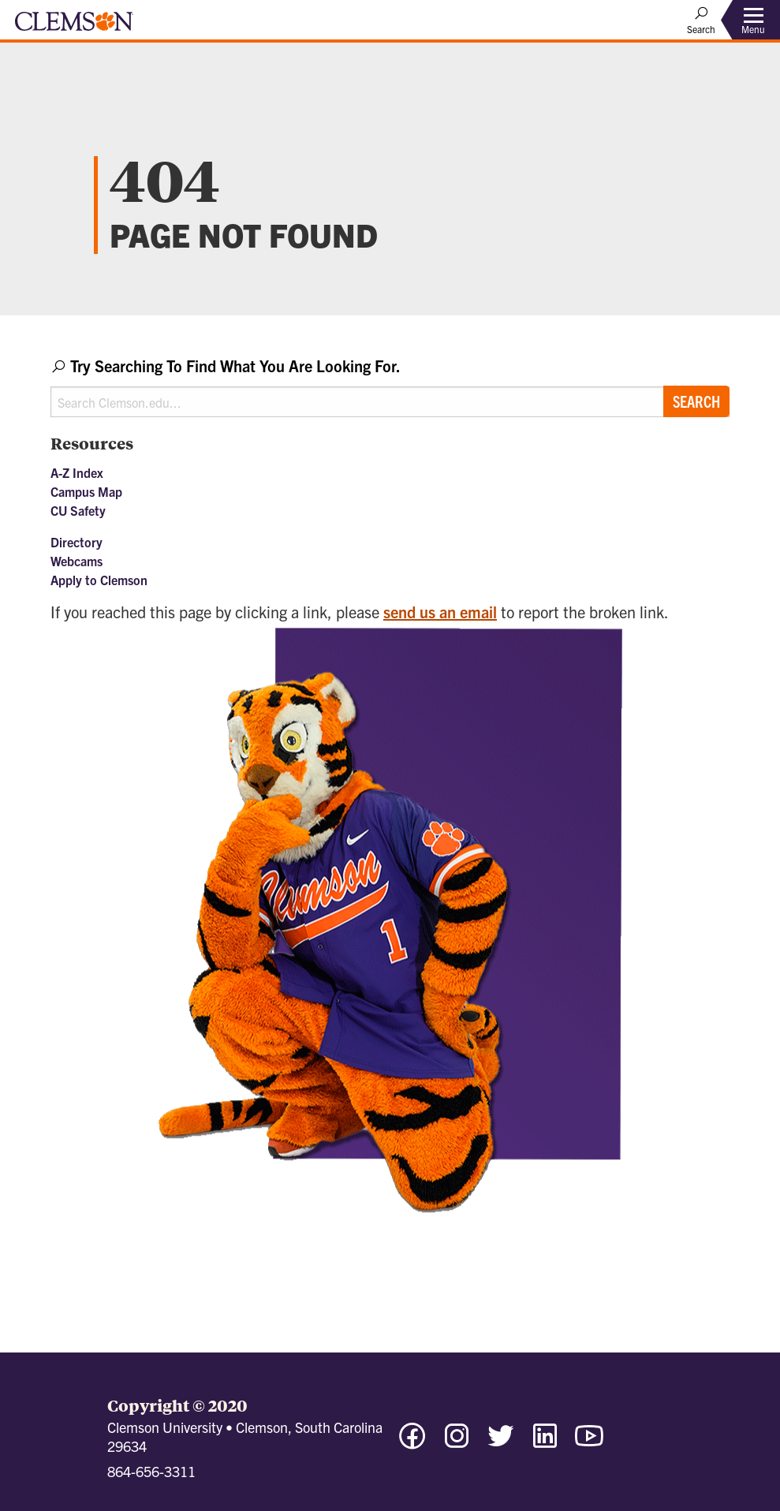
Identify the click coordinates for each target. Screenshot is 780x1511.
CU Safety (78, 510)
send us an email (440, 611)
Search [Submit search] (696, 401)
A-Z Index (76, 472)
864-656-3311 (151, 1471)
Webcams (76, 561)
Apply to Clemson (98, 580)
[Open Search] (701, 19)
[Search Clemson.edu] (390, 401)
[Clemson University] (74, 27)
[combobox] (390, 386)
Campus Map (86, 491)
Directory (76, 542)
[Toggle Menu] (753, 20)
